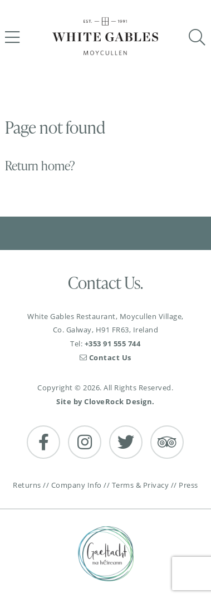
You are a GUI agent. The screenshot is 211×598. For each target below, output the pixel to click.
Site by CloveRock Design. (105, 401)
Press (188, 485)
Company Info (76, 485)
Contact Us (105, 357)
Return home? (40, 165)
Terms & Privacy (140, 485)
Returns (27, 485)
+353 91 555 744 (113, 344)
